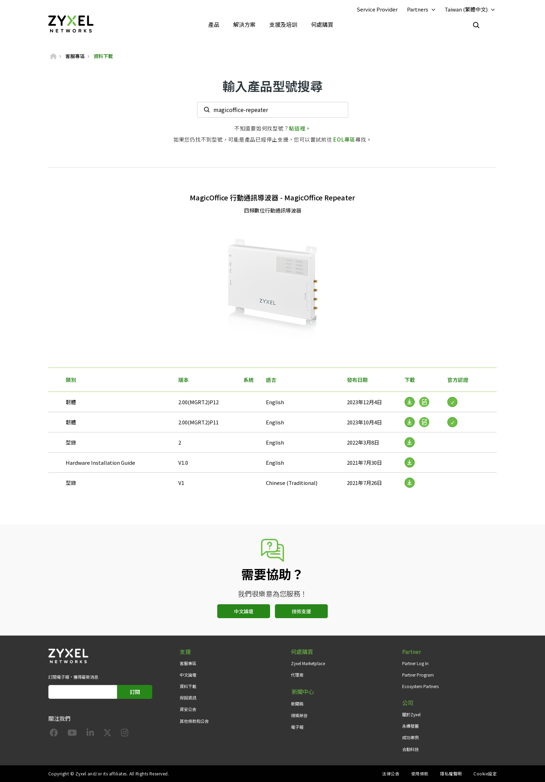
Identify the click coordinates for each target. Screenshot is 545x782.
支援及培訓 (283, 24)
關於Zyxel (411, 715)
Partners (417, 9)
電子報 (297, 726)
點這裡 (297, 128)
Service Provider (377, 9)
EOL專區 (344, 139)
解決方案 (244, 24)
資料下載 (188, 686)
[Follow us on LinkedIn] (90, 734)
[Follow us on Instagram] (124, 734)
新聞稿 (297, 703)
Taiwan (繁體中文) (466, 9)
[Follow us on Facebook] (54, 734)
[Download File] (410, 442)
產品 (213, 24)
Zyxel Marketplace (308, 663)
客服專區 (188, 663)
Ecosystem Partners (420, 686)
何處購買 (322, 24)
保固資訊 (188, 698)
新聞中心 (302, 692)
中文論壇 (243, 611)
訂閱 (135, 692)
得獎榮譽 (299, 715)
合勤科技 (410, 749)
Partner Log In (415, 663)
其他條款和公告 (194, 721)
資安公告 (188, 709)
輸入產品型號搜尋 (272, 86)
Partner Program (418, 675)
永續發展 (410, 726)
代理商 (297, 675)
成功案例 (410, 738)
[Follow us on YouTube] (72, 734)
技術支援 (301, 611)
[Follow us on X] (107, 734)
